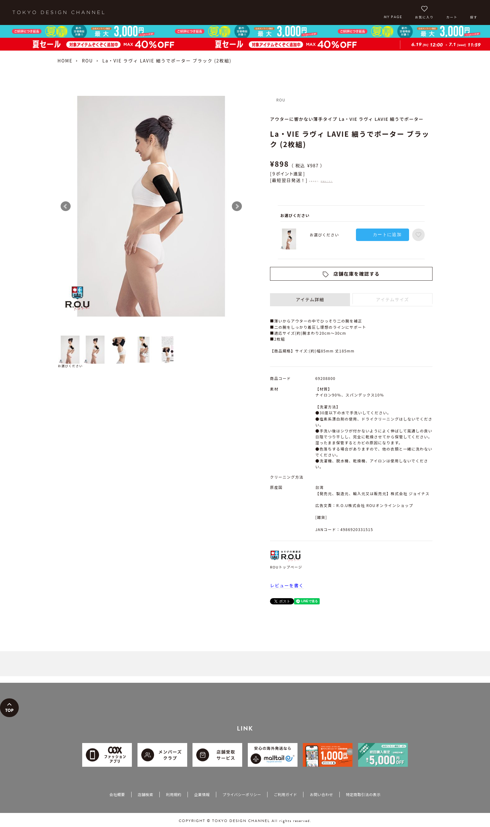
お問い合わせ (321, 794)
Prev (66, 206)
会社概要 (117, 794)
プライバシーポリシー (241, 794)
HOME (65, 60)
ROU (87, 60)
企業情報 (201, 794)
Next (237, 206)
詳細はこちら (326, 181)
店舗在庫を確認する (356, 273)
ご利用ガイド (285, 794)
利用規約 (173, 794)
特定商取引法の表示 (363, 794)
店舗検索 (145, 794)
